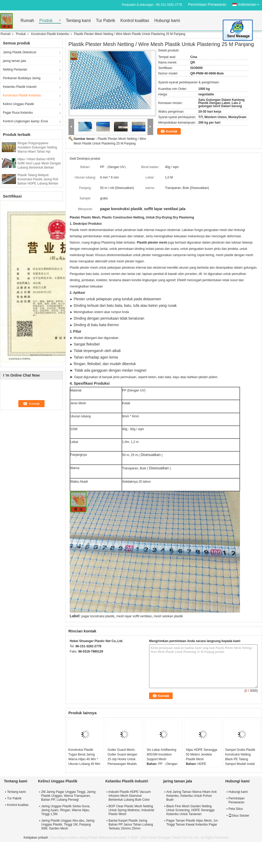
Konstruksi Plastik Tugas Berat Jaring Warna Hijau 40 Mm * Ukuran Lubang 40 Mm (84, 757)
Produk (46, 21)
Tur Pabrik (105, 21)
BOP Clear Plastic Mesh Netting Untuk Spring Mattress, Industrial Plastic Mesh (131, 810)
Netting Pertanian (15, 69)
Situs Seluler (238, 815)
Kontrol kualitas (135, 21)
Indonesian (250, 4)
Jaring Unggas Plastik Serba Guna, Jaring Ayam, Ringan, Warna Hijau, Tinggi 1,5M (65, 810)
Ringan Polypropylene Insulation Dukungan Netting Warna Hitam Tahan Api (37, 147)
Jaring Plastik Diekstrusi (19, 52)
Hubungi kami (167, 21)
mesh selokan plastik (168, 616)
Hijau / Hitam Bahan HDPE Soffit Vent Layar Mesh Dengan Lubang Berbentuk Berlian (39, 163)
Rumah (27, 21)
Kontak (171, 131)
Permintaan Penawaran (207, 4)
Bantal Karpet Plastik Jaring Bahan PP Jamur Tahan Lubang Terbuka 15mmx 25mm (130, 824)
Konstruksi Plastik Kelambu (50, 34)
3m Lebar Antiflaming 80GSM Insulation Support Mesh (161, 754)
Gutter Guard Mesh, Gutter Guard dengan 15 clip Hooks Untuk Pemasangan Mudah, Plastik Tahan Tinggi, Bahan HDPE (122, 761)
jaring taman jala (14, 61)
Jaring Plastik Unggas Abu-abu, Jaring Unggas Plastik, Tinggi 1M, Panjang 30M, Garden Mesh (67, 824)
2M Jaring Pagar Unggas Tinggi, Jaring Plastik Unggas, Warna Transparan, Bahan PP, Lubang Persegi (68, 795)
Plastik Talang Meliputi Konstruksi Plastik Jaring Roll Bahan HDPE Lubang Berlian (38, 179)
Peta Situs (235, 809)
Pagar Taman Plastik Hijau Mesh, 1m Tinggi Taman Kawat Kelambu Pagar (192, 822)
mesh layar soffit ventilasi (133, 616)
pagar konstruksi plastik (97, 616)
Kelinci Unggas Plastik (18, 104)
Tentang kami (78, 21)
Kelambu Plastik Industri (20, 87)
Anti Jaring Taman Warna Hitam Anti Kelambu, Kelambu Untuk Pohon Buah (191, 795)
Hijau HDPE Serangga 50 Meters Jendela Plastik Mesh (201, 754)
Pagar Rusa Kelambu (18, 112)
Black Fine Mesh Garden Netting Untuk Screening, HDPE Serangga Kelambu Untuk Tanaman (190, 810)
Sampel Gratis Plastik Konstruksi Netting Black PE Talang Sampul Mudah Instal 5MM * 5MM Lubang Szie (240, 761)
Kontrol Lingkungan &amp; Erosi (25, 121)
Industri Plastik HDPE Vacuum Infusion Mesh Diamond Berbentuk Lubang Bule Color (129, 795)
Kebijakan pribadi (36, 837)
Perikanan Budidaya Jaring (21, 78)
